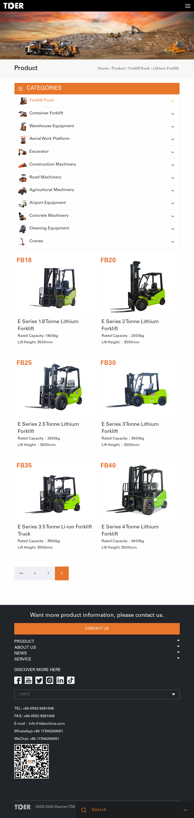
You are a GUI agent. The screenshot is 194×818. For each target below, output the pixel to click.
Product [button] (97, 642)
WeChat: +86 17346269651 (36, 739)
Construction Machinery (47, 164)
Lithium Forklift (166, 69)
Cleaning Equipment (43, 228)
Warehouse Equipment (46, 126)
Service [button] (97, 659)
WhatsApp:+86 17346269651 (38, 731)
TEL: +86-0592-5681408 (34, 709)
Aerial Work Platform (44, 139)
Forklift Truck (139, 69)
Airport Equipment (42, 203)
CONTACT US (97, 629)
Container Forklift (40, 113)
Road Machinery (39, 177)
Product (118, 69)
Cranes (30, 241)
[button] (185, 810)
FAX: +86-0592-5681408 (34, 716)
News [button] (97, 654)
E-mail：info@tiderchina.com (39, 724)
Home (103, 69)
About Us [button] (97, 648)
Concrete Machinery (43, 216)
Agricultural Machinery (46, 190)
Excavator (33, 152)
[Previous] (21, 573)
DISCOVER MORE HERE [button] (37, 670)
